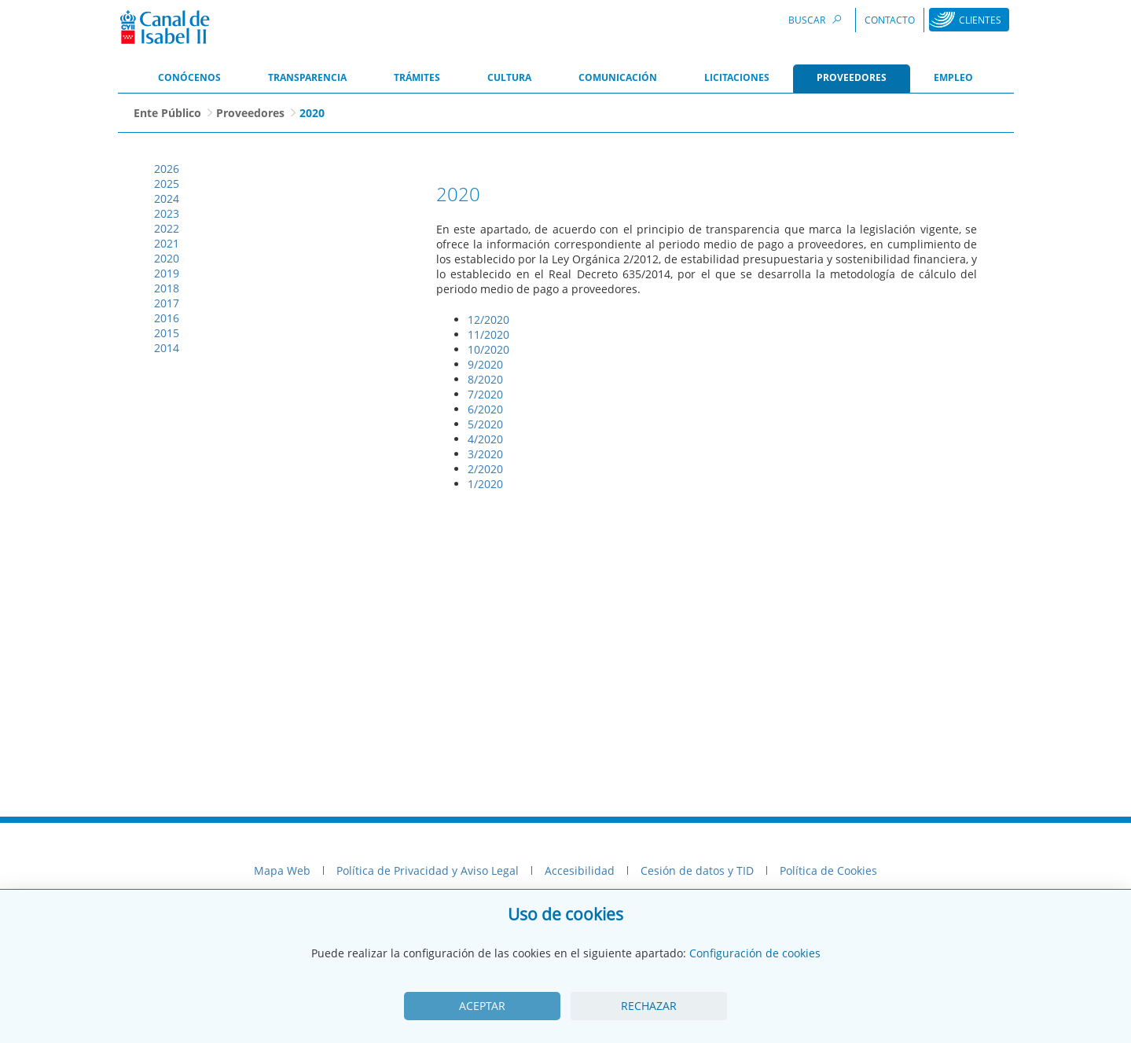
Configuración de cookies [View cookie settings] (755, 953)
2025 (166, 183)
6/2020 (485, 409)
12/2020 (488, 319)
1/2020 (485, 483)
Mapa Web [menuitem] (282, 870)
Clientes (980, 20)
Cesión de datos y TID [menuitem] (697, 870)
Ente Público (167, 112)
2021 (166, 243)
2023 (166, 213)
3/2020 (485, 453)
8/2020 (485, 379)
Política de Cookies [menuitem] (828, 870)
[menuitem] (189, 78)
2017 (166, 303)
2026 (166, 168)
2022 (166, 228)
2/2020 (485, 468)
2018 (166, 288)
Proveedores (250, 112)
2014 (166, 347)
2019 (166, 273)
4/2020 (485, 439)
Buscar (817, 19)
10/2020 (488, 349)
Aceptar (482, 1005)
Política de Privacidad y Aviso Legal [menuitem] (427, 870)
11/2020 (488, 334)
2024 (166, 198)
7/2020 (485, 394)
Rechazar (649, 1005)
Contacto (890, 20)
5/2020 (485, 424)
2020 (166, 258)
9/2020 (485, 364)
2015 (166, 332)
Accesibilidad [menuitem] (580, 870)
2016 (166, 317)
